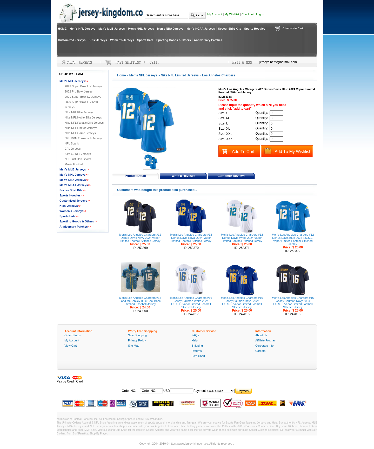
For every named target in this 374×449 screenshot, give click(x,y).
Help (195, 340)
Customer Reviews (231, 176)
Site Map (133, 345)
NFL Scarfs (72, 143)
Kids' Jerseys (98, 40)
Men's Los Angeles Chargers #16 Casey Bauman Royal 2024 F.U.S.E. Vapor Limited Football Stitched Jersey (242, 302)
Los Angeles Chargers (218, 75)
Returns (197, 350)
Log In (260, 14)
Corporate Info (264, 345)
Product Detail (135, 176)
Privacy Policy (137, 340)
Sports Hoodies (254, 28)
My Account (214, 14)
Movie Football (74, 164)
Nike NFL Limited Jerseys (180, 75)
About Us (261, 335)
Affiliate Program (265, 340)
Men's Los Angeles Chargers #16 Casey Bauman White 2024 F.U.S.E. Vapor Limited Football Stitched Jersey (191, 302)
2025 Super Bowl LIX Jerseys (83, 86)
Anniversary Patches (208, 40)
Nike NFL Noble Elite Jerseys (83, 117)
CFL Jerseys (73, 148)
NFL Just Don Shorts (78, 159)
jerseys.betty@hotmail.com (278, 62)
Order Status (72, 335)
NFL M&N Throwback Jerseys (83, 138)
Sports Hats (145, 40)
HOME (62, 28)
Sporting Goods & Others (173, 40)
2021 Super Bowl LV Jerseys (83, 96)
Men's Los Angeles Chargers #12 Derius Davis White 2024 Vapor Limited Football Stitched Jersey (242, 237)
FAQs (195, 335)
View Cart (70, 345)
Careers (260, 350)
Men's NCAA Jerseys (200, 28)
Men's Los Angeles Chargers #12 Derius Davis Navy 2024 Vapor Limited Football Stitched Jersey (140, 237)
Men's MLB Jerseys (111, 28)
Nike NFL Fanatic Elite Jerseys (84, 122)
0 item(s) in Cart (293, 28)
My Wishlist (232, 14)
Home (121, 75)
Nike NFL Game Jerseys (80, 133)
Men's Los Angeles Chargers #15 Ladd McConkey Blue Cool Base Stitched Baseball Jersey (140, 301)
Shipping (197, 345)
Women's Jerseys (122, 40)
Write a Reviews (183, 176)
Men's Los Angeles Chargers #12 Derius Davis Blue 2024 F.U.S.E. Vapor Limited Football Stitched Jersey (293, 239)
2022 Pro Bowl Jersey (78, 91)
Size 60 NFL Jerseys (78, 153)
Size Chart (198, 356)
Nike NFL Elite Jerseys (79, 112)
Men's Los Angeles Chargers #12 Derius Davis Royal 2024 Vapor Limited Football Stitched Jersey (191, 237)
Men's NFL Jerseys (82, 28)
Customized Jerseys (71, 40)
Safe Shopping (137, 335)
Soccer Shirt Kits (229, 28)
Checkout (247, 14)
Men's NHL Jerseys (141, 28)
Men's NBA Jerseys (170, 28)
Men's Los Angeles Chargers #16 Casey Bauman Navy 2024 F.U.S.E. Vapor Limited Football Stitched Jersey (293, 302)
